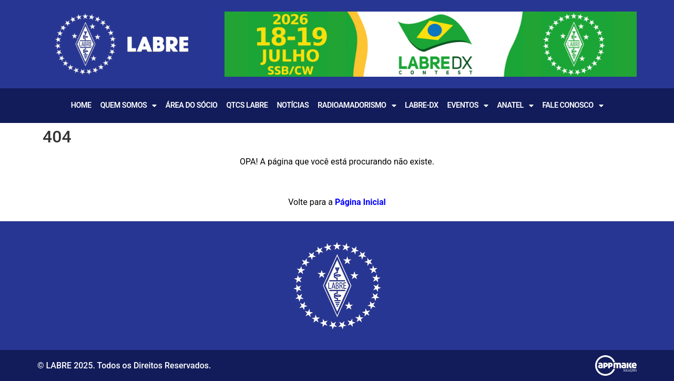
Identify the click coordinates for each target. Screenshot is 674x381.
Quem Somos (128, 106)
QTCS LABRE (247, 105)
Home (81, 105)
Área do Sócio (192, 105)
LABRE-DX (421, 105)
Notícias (293, 105)
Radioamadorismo (357, 106)
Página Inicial (360, 202)
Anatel (515, 106)
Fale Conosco (572, 106)
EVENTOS (467, 106)
